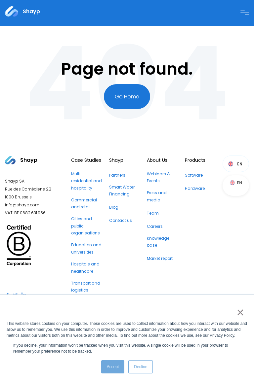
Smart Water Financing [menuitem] (122, 190)
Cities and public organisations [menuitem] (85, 226)
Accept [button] (113, 367)
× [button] (238, 312)
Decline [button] (140, 367)
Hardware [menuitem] (195, 188)
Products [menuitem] (195, 160)
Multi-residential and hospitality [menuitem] (86, 181)
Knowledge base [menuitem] (158, 241)
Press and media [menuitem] (157, 196)
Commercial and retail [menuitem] (84, 203)
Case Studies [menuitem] (86, 160)
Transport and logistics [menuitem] (85, 286)
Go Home (127, 96)
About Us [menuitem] (157, 160)
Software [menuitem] (194, 175)
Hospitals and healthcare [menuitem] (85, 267)
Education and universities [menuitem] (86, 248)
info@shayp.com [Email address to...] (22, 205)
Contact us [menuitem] (120, 220)
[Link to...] (22, 11)
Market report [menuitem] (160, 258)
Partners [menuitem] (117, 175)
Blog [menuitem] (113, 207)
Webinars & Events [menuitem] (158, 177)
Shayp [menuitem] (116, 160)
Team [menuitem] (153, 213)
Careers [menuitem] (155, 226)
